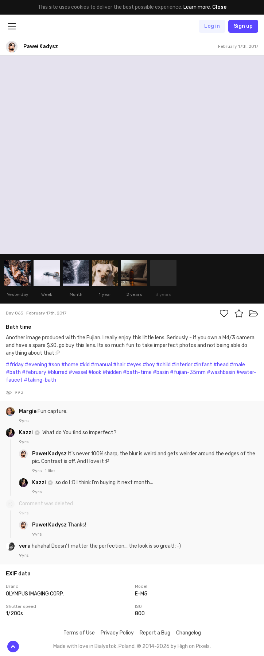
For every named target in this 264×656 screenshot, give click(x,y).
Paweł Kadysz (50, 454)
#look (94, 372)
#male (237, 365)
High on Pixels (194, 646)
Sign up (243, 26)
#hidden (112, 372)
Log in (212, 26)
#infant (203, 365)
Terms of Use (79, 633)
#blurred (57, 372)
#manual (101, 365)
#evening (36, 365)
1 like (50, 470)
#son (54, 365)
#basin (161, 372)
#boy (149, 365)
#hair (119, 365)
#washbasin (221, 372)
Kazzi (26, 432)
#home (69, 365)
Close (219, 7)
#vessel (78, 372)
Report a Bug (155, 633)
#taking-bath (40, 380)
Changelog (188, 633)
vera (25, 546)
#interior (182, 365)
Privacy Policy (117, 633)
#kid (84, 365)
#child (163, 365)
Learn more (196, 7)
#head (221, 365)
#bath (13, 372)
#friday (15, 365)
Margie (28, 411)
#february (34, 372)
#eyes (134, 365)
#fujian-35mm (188, 372)
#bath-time (137, 372)
